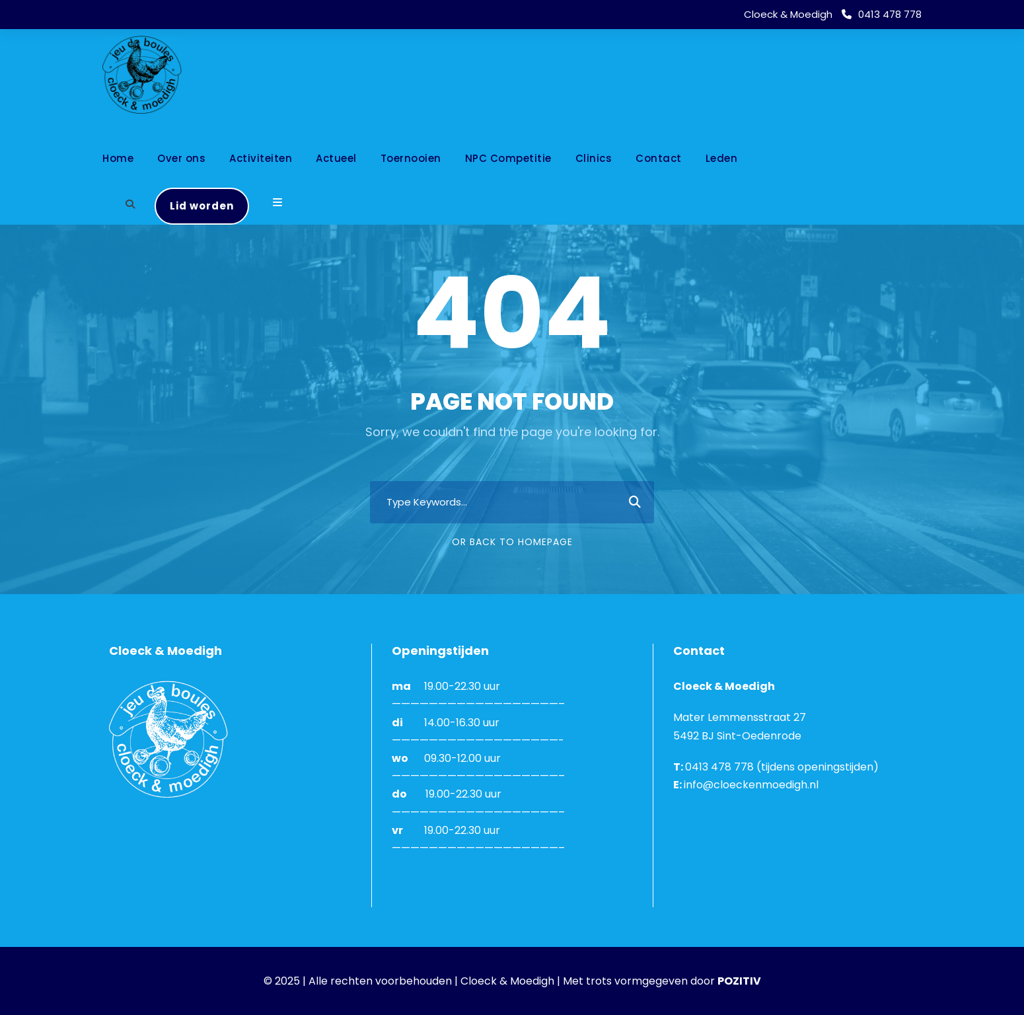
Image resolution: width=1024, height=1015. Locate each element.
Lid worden (202, 206)
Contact (659, 158)
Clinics (593, 158)
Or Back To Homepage (512, 541)
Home (117, 158)
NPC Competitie (508, 158)
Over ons (181, 158)
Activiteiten (260, 158)
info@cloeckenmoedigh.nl (751, 784)
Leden (722, 158)
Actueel (336, 158)
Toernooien (411, 158)
